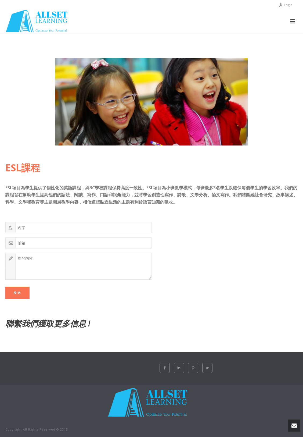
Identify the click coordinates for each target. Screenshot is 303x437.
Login (285, 5)
